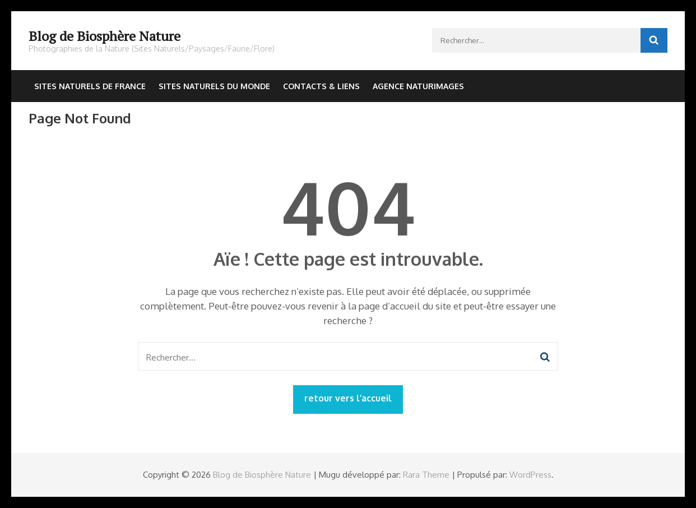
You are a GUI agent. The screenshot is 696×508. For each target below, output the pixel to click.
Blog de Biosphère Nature (104, 36)
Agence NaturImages (418, 86)
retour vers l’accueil (348, 398)
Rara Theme (426, 474)
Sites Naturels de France (90, 86)
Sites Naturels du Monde (214, 86)
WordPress (530, 474)
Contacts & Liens (321, 86)
